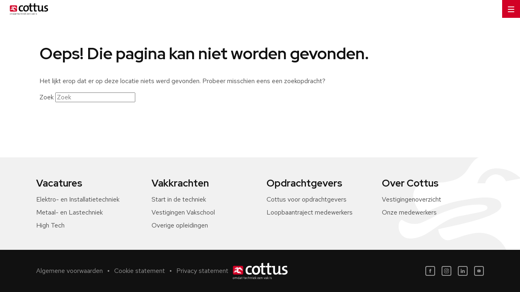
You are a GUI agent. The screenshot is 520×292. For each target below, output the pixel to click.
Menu (508, 6)
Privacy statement (202, 270)
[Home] (27, 9)
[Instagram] (446, 271)
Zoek (46, 97)
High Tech (50, 225)
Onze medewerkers (409, 212)
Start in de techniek (179, 199)
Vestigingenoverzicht (411, 199)
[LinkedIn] (463, 271)
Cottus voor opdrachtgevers (306, 199)
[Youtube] (479, 271)
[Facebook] (430, 271)
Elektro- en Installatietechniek (77, 199)
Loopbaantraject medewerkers (309, 212)
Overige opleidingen (180, 225)
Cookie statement (139, 270)
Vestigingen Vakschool (183, 212)
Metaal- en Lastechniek (69, 212)
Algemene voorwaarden (69, 270)
